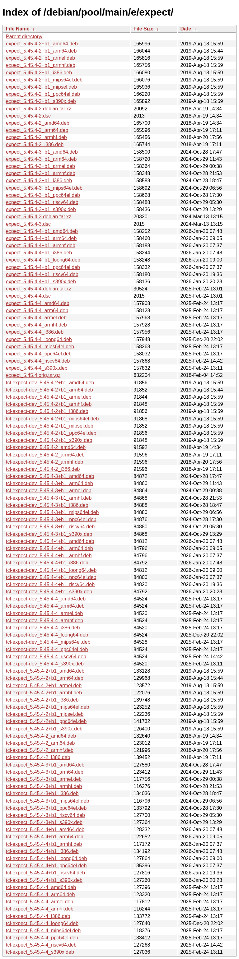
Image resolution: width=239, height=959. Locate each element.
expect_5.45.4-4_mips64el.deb (40, 346)
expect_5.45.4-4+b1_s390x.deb (41, 281)
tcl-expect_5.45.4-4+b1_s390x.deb (44, 880)
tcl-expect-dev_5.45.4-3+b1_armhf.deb (48, 498)
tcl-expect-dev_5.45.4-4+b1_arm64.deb (49, 548)
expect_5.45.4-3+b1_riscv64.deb (42, 202)
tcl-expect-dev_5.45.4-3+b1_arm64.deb (49, 483)
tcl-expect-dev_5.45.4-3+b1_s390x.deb (49, 534)
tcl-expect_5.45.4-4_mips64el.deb (43, 930)
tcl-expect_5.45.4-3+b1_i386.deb (42, 793)
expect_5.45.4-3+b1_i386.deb (39, 180)
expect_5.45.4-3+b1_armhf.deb (40, 173)
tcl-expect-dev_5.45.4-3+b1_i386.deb (47, 505)
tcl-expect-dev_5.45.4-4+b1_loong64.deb (51, 570)
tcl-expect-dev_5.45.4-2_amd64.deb (46, 447)
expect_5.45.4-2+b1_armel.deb (40, 58)
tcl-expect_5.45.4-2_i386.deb (38, 757)
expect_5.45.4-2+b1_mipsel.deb (41, 87)
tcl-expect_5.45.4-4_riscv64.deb (41, 944)
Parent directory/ (24, 36)
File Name (18, 28)
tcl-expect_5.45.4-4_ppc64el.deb (42, 937)
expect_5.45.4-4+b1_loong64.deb (43, 259)
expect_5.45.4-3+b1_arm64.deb (41, 159)
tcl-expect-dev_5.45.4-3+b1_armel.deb (48, 490)
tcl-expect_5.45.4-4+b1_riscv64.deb (45, 872)
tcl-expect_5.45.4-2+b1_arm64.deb (44, 678)
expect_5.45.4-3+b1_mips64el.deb (44, 188)
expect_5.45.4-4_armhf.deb (36, 324)
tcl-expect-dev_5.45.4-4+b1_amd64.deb (50, 541)
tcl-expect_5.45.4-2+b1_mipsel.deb (45, 714)
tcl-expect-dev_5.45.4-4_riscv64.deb (46, 656)
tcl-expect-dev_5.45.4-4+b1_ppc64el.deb (51, 577)
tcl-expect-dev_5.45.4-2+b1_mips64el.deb (52, 418)
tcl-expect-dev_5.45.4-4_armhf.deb (44, 620)
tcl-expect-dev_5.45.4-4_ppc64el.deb (47, 649)
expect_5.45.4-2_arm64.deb (37, 130)
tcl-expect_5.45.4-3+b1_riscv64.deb (45, 815)
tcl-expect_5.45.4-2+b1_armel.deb (44, 685)
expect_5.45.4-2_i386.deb (34, 144)
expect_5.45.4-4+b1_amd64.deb (42, 231)
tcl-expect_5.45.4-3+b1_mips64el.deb (47, 801)
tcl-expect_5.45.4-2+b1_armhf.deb (44, 692)
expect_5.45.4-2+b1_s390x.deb (41, 101)
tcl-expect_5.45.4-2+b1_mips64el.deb (47, 707)
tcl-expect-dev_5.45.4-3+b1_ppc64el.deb (51, 519)
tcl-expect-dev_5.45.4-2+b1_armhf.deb (48, 404)
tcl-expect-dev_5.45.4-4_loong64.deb (47, 634)
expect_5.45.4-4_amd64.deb (37, 303)
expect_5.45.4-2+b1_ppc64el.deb (43, 94)
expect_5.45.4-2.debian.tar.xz (38, 108)
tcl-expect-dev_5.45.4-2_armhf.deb (44, 462)
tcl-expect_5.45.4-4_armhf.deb (39, 908)
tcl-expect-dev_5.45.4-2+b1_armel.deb (48, 397)
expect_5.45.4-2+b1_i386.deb (39, 72)
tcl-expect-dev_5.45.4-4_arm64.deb (45, 606)
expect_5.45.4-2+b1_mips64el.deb (44, 79)
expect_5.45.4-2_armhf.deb (36, 137)
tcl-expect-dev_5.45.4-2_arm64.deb (45, 454)
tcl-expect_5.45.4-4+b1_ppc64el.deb (46, 865)
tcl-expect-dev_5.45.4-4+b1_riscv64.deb (50, 584)
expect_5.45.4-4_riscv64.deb (38, 361)
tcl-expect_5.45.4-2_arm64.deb (40, 743)
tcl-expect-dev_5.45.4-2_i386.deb (43, 469)
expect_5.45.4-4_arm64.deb (37, 310)
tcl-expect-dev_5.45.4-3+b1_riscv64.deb (50, 526)
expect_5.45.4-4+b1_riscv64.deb (42, 274)
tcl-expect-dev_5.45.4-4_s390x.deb (45, 663)
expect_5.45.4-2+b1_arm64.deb (41, 50)
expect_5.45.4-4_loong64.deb (39, 339)
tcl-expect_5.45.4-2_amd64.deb (41, 736)
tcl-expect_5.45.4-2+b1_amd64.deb (45, 671)
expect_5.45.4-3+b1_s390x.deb (41, 209)
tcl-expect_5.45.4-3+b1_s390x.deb (44, 822)
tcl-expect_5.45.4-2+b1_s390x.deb (44, 728)
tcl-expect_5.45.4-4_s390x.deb (40, 952)
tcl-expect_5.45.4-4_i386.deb (38, 916)
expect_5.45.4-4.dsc (28, 296)
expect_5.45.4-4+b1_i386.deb (39, 252)
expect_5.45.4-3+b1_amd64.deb (42, 152)
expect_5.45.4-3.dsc (28, 224)
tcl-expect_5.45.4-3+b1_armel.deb (44, 779)
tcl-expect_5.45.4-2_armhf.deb (39, 750)
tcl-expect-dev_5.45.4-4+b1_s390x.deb (49, 591)
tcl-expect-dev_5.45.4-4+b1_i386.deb (47, 562)
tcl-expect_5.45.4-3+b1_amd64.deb (45, 764)
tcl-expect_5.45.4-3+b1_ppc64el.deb (46, 808)
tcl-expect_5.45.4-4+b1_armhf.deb (44, 844)
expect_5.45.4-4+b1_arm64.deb (41, 238)
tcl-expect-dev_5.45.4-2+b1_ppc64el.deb (51, 433)
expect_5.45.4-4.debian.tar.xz (38, 288)
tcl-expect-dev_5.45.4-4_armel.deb (44, 613)
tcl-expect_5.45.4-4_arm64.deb (40, 894)
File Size (143, 28)
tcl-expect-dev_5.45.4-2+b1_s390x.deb (49, 440)
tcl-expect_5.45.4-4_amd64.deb (41, 887)
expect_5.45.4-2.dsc (28, 115)
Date (185, 28)
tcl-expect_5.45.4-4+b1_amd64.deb (45, 829)
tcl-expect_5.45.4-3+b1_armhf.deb (44, 786)
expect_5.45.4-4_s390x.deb (36, 368)
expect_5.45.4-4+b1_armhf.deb (40, 245)
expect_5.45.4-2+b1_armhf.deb (40, 65)
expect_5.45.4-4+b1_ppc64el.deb (43, 267)
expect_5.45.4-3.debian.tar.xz (38, 216)
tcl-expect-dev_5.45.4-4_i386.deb (43, 627)
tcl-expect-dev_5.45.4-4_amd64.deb (46, 598)
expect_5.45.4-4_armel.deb (36, 317)
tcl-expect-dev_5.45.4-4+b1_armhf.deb (48, 555)
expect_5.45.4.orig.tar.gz (33, 375)
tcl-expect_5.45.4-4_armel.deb (39, 901)
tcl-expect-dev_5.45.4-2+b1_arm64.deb (49, 389)
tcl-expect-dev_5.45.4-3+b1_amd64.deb (50, 476)
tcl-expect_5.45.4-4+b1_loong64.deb (46, 858)
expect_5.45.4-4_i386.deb (34, 332)
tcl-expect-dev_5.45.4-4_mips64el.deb (48, 642)
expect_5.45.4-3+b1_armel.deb (40, 166)
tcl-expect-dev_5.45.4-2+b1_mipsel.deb (49, 426)
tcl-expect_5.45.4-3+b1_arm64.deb (44, 772)
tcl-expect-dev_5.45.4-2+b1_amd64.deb (50, 382)
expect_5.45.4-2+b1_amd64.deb (42, 43)
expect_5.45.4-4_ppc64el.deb (39, 353)
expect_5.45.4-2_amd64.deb (37, 123)
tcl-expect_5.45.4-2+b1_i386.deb (42, 699)
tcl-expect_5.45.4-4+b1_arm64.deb (44, 836)
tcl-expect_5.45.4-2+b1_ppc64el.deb (46, 721)
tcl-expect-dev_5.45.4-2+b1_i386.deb (47, 411)
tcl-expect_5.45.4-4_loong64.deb (42, 923)
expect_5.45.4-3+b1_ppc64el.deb (43, 195)
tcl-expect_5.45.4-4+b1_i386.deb (42, 851)
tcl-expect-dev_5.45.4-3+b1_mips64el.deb (52, 512)
